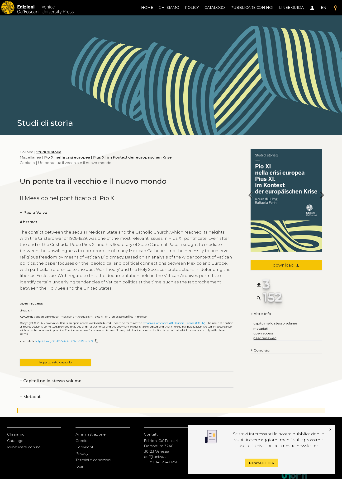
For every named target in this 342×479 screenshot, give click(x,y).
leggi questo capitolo (55, 362)
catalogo (214, 7)
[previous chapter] (250, 196)
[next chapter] (322, 196)
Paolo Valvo (33, 212)
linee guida (291, 7)
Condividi (260, 350)
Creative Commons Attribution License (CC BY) (174, 323)
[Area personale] (312, 8)
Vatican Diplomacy (46, 316)
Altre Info (261, 313)
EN (323, 7)
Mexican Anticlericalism (77, 316)
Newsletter (261, 463)
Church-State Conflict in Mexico (126, 316)
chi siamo (169, 7)
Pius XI (99, 316)
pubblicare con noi (252, 7)
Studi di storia (48, 152)
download (286, 265)
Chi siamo (15, 434)
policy (192, 7)
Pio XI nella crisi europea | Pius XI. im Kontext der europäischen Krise (108, 157)
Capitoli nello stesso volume (50, 381)
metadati (260, 328)
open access (31, 303)
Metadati (31, 396)
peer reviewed (264, 338)
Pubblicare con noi (24, 447)
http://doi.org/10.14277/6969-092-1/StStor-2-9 (64, 341)
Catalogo (15, 440)
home (147, 7)
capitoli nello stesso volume (275, 323)
